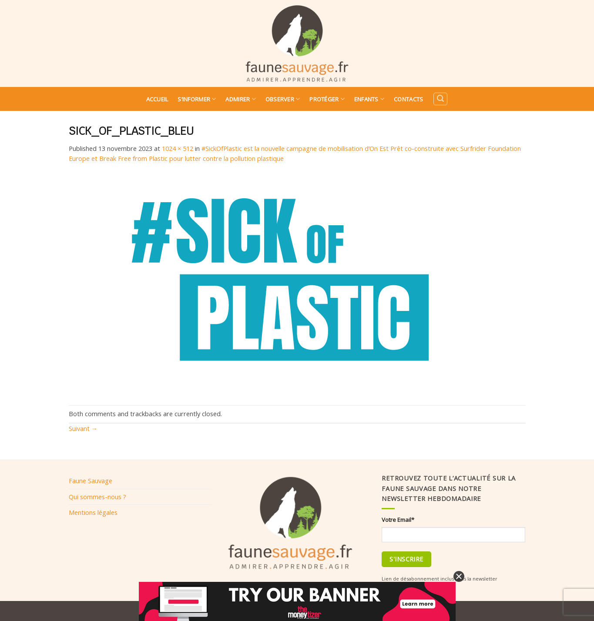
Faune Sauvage (90, 480)
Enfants (369, 99)
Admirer (240, 99)
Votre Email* (398, 520)
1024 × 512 (177, 148)
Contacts (408, 99)
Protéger (327, 99)
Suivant (83, 428)
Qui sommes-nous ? (97, 496)
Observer (282, 99)
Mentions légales (93, 512)
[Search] (440, 99)
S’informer (197, 99)
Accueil (157, 99)
